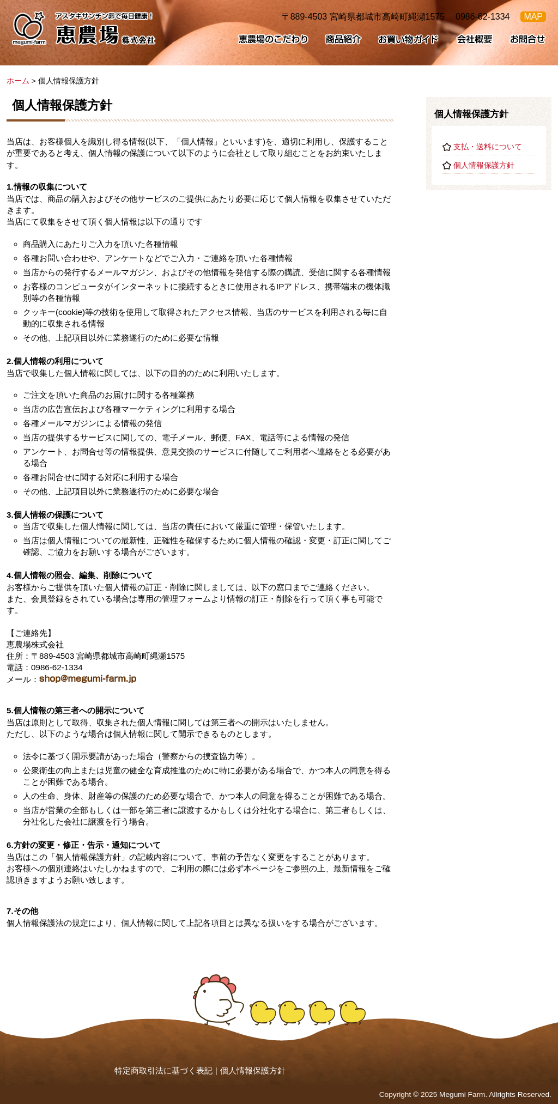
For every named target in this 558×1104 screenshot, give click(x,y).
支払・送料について (487, 147)
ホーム (18, 81)
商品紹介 (343, 39)
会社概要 (474, 39)
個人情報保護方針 (483, 165)
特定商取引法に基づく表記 (163, 1070)
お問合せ (528, 39)
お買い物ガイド (409, 39)
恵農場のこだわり (273, 39)
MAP (533, 16)
